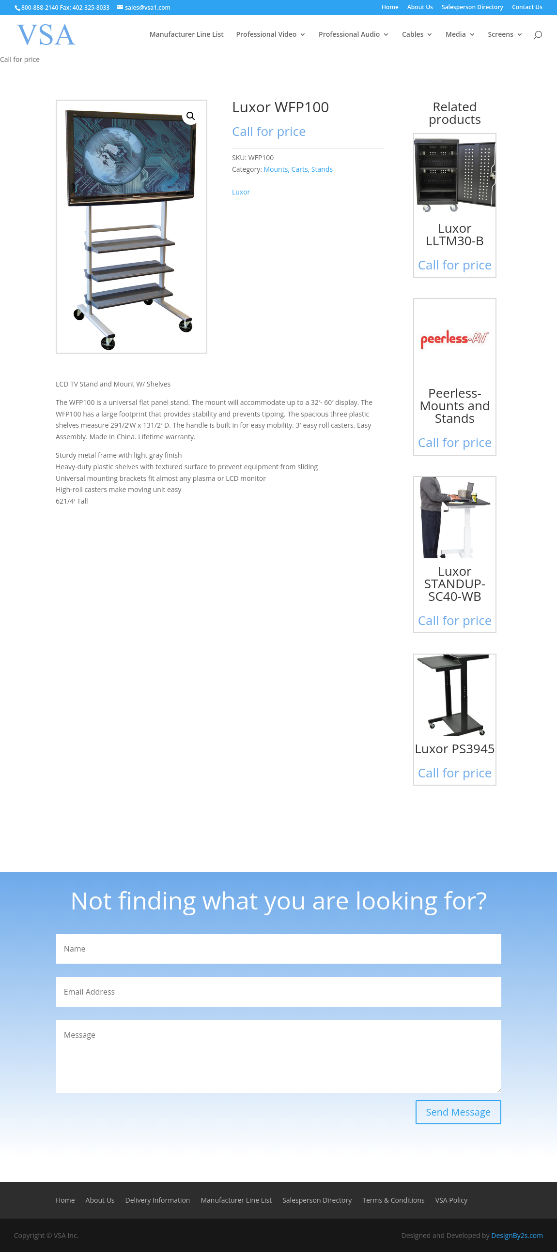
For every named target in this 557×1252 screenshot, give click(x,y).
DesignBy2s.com (517, 1235)
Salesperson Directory (472, 7)
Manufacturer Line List (187, 35)
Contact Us (527, 7)
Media (456, 35)
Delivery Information (157, 1201)
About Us (420, 7)
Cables (413, 35)
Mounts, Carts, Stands (298, 169)
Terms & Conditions (393, 1201)
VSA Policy (451, 1201)
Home (390, 7)
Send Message (458, 1111)
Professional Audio (349, 35)
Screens (500, 35)
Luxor (241, 191)
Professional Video (266, 35)
